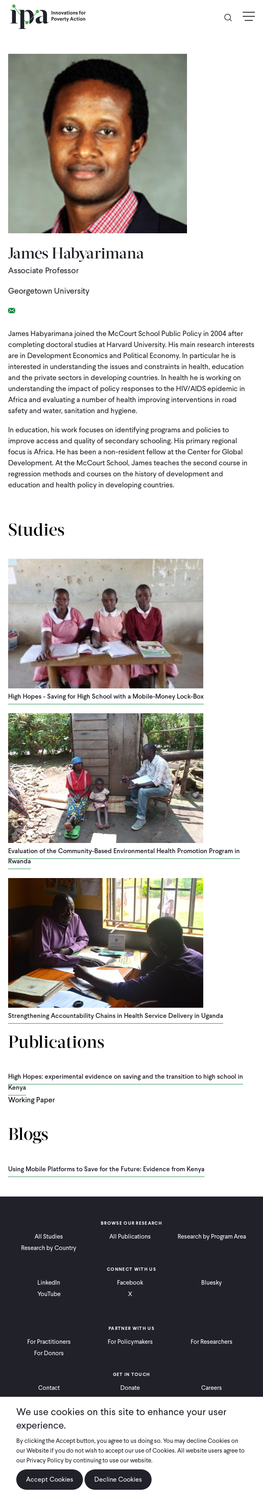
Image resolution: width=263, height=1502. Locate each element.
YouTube (49, 1294)
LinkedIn (48, 1282)
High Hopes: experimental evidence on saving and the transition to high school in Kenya (125, 1082)
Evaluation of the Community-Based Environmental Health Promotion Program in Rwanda (124, 856)
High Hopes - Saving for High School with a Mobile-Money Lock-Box (106, 696)
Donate (130, 1387)
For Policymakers (130, 1341)
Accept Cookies (49, 1479)
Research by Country (48, 1248)
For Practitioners (49, 1341)
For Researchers (212, 1341)
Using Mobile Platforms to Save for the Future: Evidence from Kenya (106, 1169)
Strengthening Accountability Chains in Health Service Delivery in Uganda (115, 1015)
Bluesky (211, 1282)
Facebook (130, 1282)
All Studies (49, 1236)
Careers (211, 1387)
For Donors (49, 1353)
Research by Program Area (212, 1236)
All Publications (130, 1236)
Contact (49, 1387)
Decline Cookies (118, 1479)
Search (231, 17)
